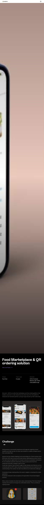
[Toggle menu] (41, 1)
